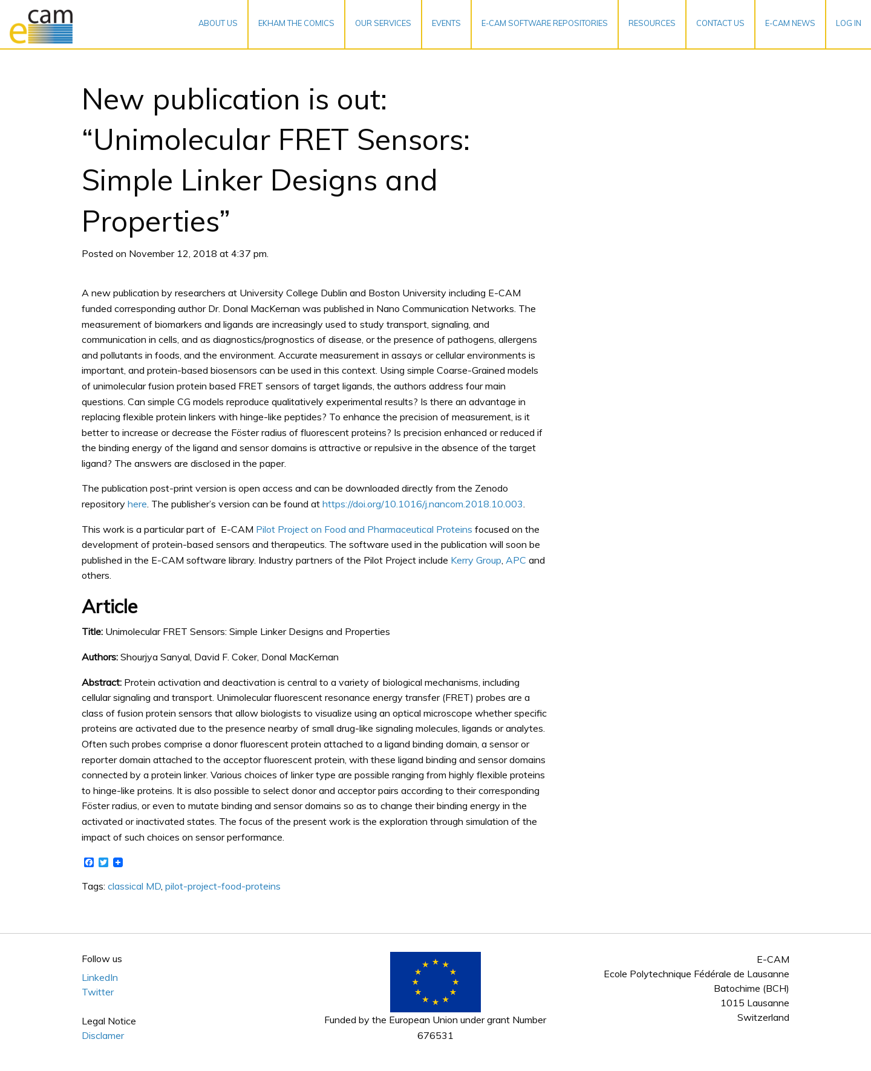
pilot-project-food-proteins (223, 886)
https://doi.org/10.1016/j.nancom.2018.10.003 (422, 504)
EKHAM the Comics (296, 23)
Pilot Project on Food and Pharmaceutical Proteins (364, 529)
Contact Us (720, 23)
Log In (848, 23)
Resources (652, 23)
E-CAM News (790, 23)
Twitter (98, 992)
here (137, 504)
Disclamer (103, 1035)
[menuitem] (219, 24)
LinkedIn (100, 977)
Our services (383, 23)
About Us (218, 23)
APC (516, 560)
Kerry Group (476, 560)
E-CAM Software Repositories (544, 23)
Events (446, 23)
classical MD (134, 886)
